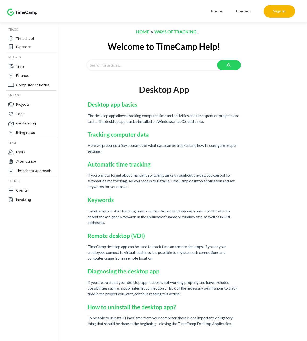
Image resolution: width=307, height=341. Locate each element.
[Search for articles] (155, 65)
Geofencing (26, 123)
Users (20, 152)
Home (142, 31)
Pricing (217, 11)
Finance (22, 75)
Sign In (279, 11)
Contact (243, 11)
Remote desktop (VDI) (116, 235)
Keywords (101, 199)
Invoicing (23, 199)
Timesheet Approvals (34, 170)
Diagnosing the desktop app (123, 271)
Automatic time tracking (119, 164)
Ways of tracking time (181, 31)
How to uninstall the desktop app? (132, 307)
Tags (20, 114)
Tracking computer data (118, 134)
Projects (23, 104)
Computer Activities (33, 85)
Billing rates (25, 132)
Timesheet (25, 38)
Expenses (23, 46)
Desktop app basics (112, 104)
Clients (22, 190)
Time (20, 66)
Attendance (26, 161)
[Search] (229, 65)
